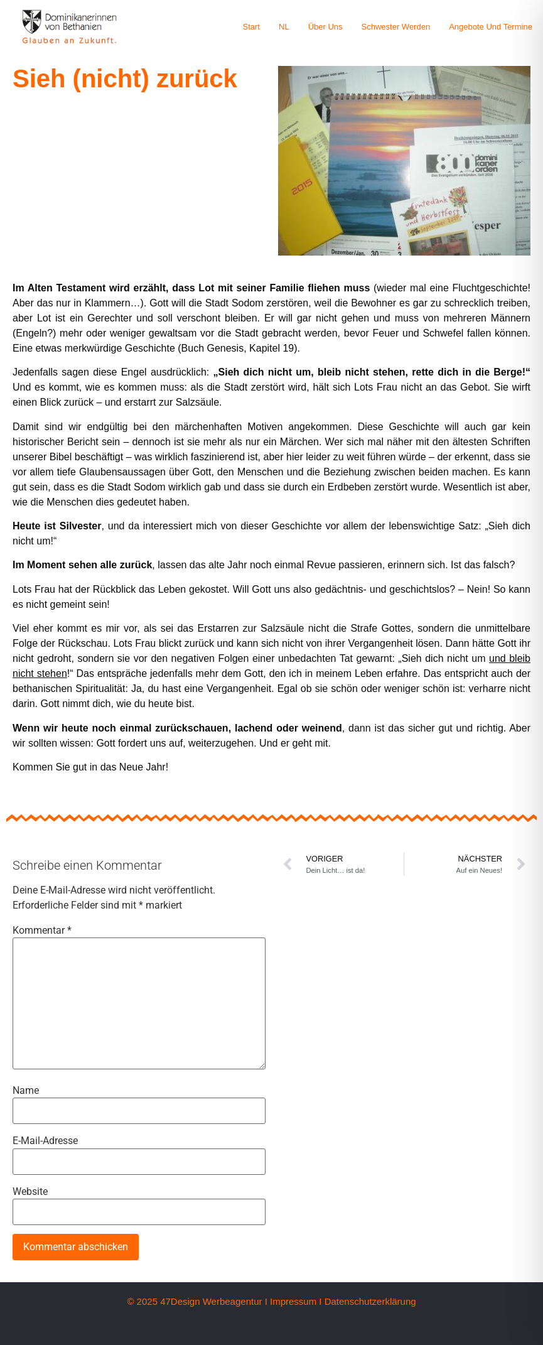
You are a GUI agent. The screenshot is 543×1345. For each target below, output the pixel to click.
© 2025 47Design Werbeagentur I (197, 1301)
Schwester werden (396, 26)
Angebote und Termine (490, 26)
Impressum (293, 1301)
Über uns (325, 26)
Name (26, 1091)
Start (251, 26)
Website (30, 1192)
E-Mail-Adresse (45, 1141)
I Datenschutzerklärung (367, 1301)
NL (284, 26)
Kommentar (42, 931)
